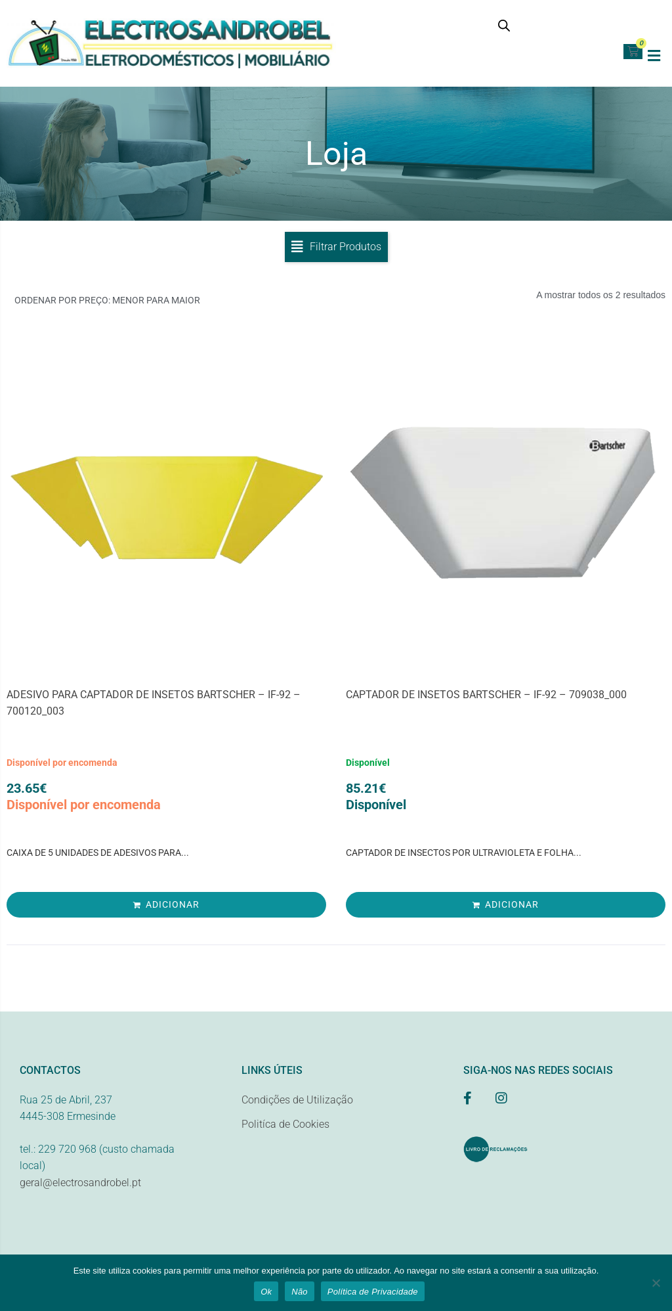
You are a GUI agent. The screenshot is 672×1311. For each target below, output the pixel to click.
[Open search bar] (504, 25)
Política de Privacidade (372, 1292)
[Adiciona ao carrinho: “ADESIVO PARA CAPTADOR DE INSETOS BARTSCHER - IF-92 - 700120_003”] (166, 908)
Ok (266, 1292)
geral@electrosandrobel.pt (80, 1186)
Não (299, 1292)
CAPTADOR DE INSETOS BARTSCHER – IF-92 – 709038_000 (486, 698)
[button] (653, 55)
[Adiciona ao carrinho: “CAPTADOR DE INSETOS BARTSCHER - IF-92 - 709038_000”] (505, 908)
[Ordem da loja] (168, 304)
